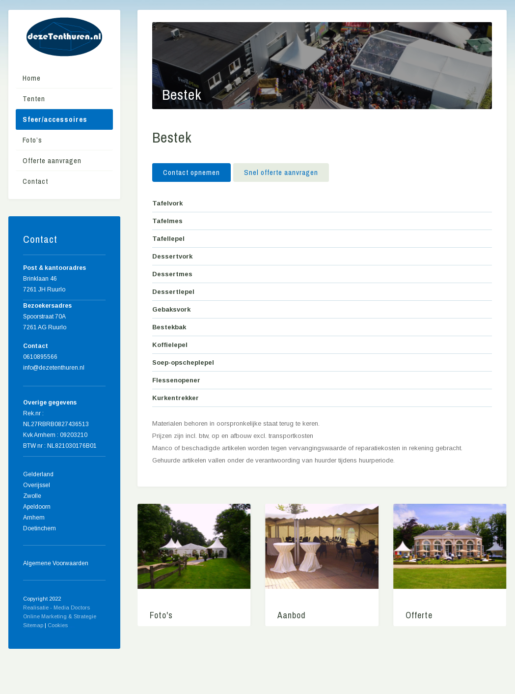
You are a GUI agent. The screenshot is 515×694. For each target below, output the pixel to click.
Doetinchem (39, 528)
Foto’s (32, 140)
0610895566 (40, 356)
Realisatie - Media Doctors (56, 607)
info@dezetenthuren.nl (53, 367)
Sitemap (33, 625)
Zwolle (32, 495)
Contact (35, 181)
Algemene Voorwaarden (55, 563)
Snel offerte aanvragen (282, 172)
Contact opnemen (191, 172)
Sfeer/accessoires (55, 119)
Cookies (58, 625)
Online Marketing (45, 616)
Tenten (34, 98)
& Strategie (82, 616)
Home (32, 78)
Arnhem (34, 517)
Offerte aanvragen (52, 160)
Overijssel (36, 485)
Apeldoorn (37, 506)
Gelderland (38, 474)
